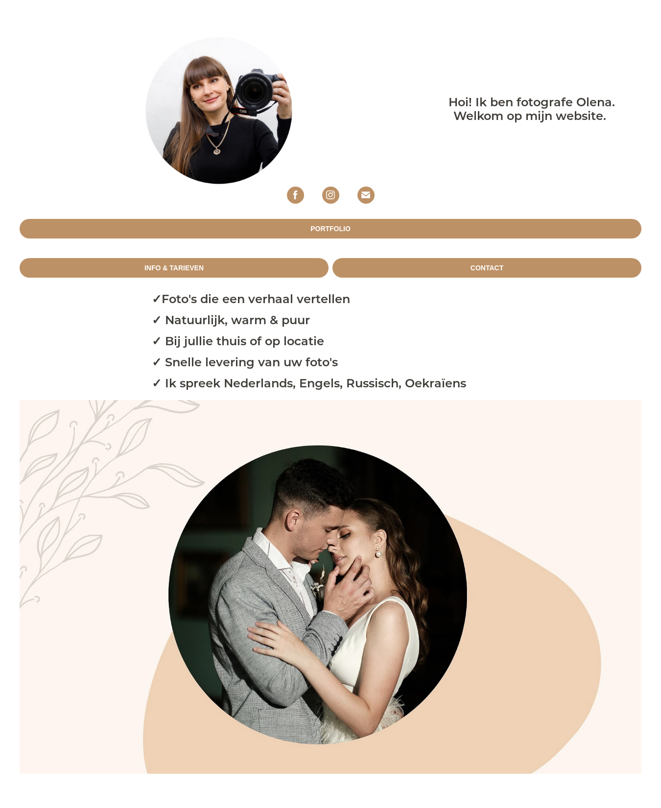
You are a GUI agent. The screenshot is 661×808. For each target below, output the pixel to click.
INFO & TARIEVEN (174, 268)
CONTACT (487, 268)
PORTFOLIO (330, 229)
